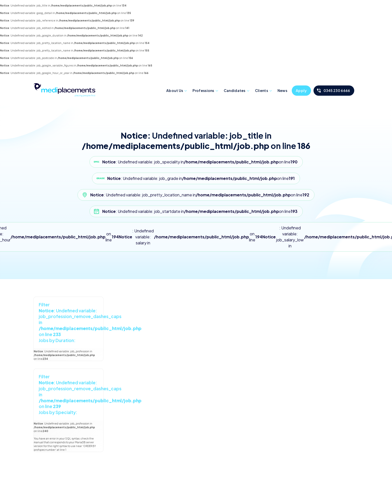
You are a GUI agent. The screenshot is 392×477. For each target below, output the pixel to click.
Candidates (235, 90)
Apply (301, 90)
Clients (261, 90)
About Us (174, 90)
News (282, 90)
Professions (203, 90)
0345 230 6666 (337, 90)
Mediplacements (64, 89)
